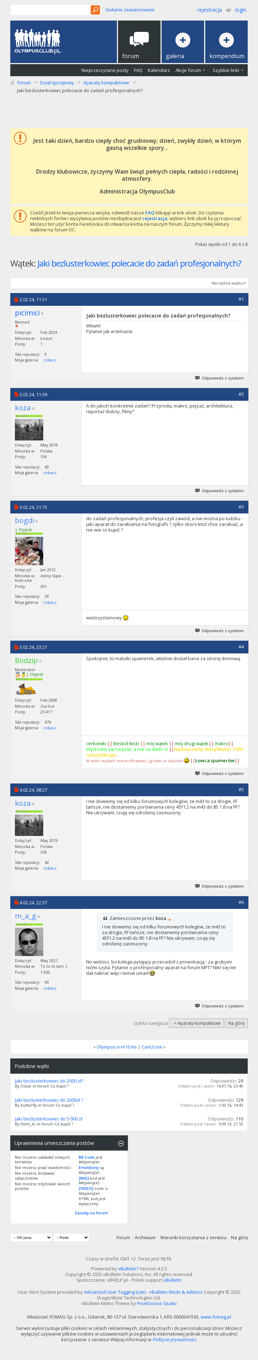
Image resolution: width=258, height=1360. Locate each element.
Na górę (236, 1023)
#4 (241, 647)
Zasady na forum (91, 1212)
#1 (241, 299)
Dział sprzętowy (57, 82)
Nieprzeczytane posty (105, 70)
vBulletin (172, 1280)
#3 (241, 507)
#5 (241, 789)
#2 (241, 394)
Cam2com (151, 1047)
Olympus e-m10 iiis (117, 1047)
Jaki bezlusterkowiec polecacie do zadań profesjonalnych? (139, 263)
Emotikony (89, 1167)
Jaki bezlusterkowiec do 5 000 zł (48, 1118)
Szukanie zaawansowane (130, 10)
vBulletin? (128, 1268)
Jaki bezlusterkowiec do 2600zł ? (49, 1100)
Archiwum (145, 1237)
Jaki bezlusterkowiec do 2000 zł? (49, 1081)
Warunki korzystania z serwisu (193, 1237)
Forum (24, 82)
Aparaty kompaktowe (106, 82)
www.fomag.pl (216, 1317)
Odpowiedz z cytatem (220, 378)
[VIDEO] (86, 1188)
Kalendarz (159, 70)
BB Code (87, 1157)
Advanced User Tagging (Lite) (115, 1292)
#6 (241, 902)
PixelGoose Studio (157, 1303)
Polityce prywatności (174, 1339)
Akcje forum (188, 70)
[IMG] (84, 1178)
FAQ (138, 70)
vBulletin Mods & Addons (176, 1292)
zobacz (50, 360)
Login (240, 9)
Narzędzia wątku (227, 283)
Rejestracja (209, 9)
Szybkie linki (226, 70)
